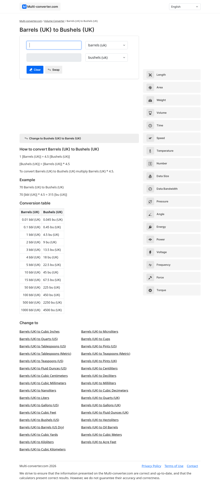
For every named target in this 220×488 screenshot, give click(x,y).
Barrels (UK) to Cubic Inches (40, 331)
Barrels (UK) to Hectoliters (100, 420)
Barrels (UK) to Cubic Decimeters (104, 390)
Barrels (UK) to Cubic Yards (39, 435)
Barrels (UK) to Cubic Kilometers (43, 449)
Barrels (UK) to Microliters (99, 331)
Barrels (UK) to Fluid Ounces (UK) (104, 412)
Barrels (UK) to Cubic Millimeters (43, 383)
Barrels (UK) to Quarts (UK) (100, 398)
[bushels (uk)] (54, 57)
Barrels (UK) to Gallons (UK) (101, 405)
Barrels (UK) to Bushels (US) (39, 420)
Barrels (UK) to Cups (95, 339)
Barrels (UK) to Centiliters (99, 368)
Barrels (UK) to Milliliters (98, 383)
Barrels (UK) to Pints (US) (99, 346)
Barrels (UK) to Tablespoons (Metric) (45, 354)
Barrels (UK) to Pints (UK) (99, 361)
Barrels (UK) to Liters (34, 398)
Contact (192, 466)
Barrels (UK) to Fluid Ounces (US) (43, 368)
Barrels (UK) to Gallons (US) (39, 405)
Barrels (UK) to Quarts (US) (39, 339)
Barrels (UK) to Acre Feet (98, 442)
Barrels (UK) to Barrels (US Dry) (42, 427)
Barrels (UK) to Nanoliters (38, 390)
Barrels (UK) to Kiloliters (37, 442)
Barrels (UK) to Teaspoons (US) (41, 361)
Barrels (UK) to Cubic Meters (101, 435)
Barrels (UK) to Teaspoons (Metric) (105, 354)
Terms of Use (174, 466)
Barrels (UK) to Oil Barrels (99, 427)
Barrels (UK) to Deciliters (98, 376)
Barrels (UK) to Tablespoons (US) (43, 346)
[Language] (185, 6)
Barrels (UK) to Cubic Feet (38, 412)
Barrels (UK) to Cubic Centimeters (44, 376)
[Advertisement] (79, 106)
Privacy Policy (151, 466)
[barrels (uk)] (54, 45)
